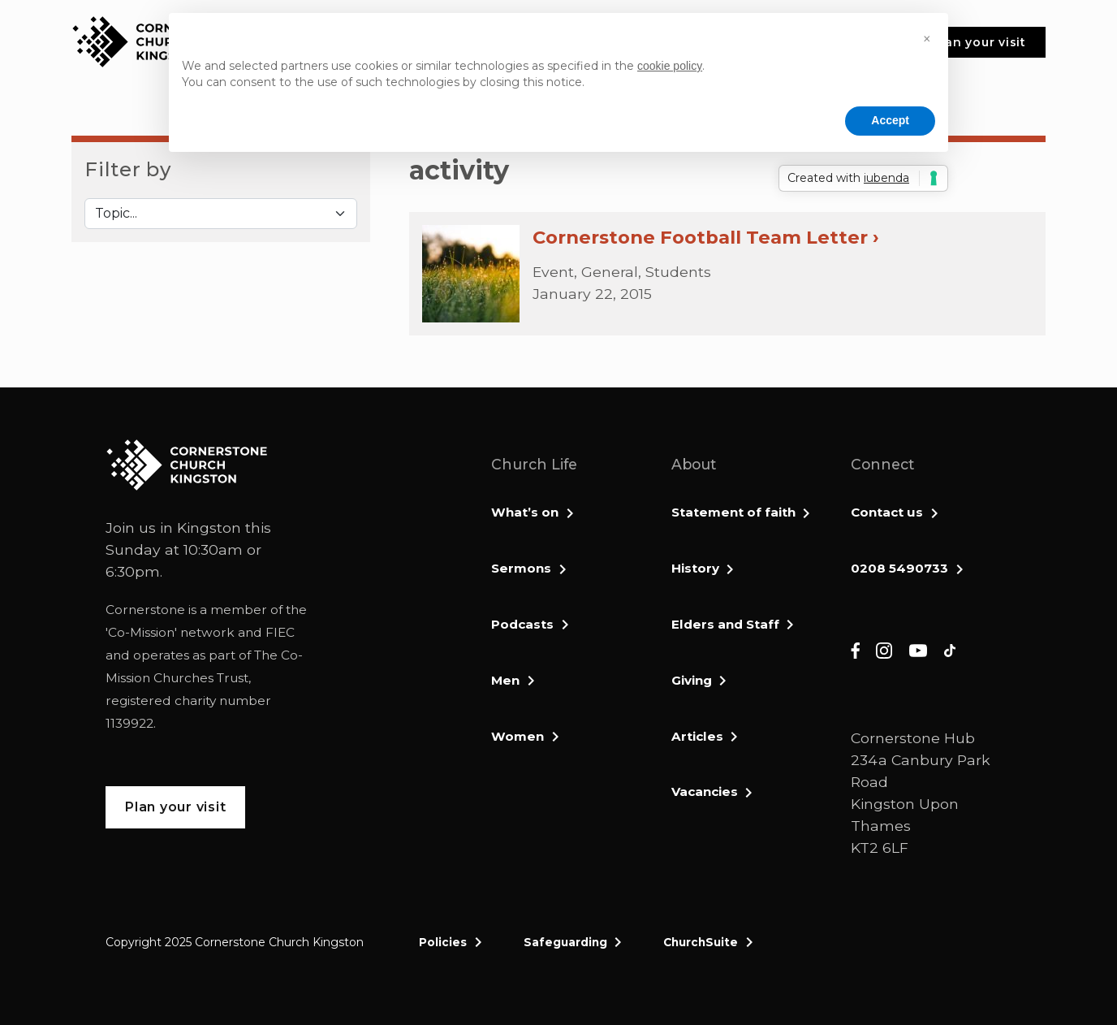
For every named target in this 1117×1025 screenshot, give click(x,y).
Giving (691, 680)
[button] (927, 39)
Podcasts (522, 624)
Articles (697, 736)
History (695, 568)
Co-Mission (141, 632)
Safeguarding (565, 942)
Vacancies (704, 791)
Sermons (521, 568)
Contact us (887, 512)
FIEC (280, 632)
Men (505, 680)
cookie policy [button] (669, 65)
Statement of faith (733, 512)
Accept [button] (890, 120)
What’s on (524, 512)
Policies (443, 942)
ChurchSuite (700, 942)
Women (517, 736)
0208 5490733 (899, 568)
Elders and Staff (725, 624)
